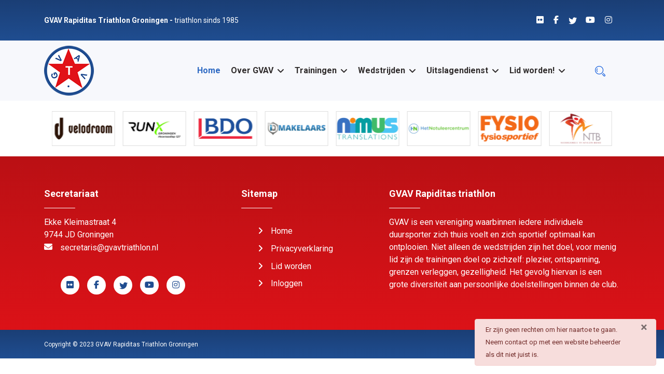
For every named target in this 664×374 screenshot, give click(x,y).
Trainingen (316, 70)
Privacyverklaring (302, 248)
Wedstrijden (381, 70)
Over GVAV (252, 70)
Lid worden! (532, 70)
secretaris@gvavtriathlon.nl (109, 247)
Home (208, 70)
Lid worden (291, 266)
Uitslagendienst (457, 70)
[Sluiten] (644, 327)
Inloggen (286, 283)
